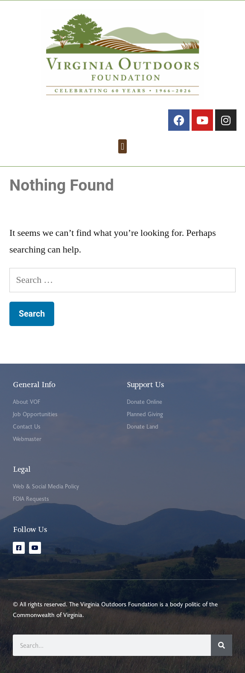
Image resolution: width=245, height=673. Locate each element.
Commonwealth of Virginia (47, 615)
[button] (122, 146)
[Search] (221, 645)
